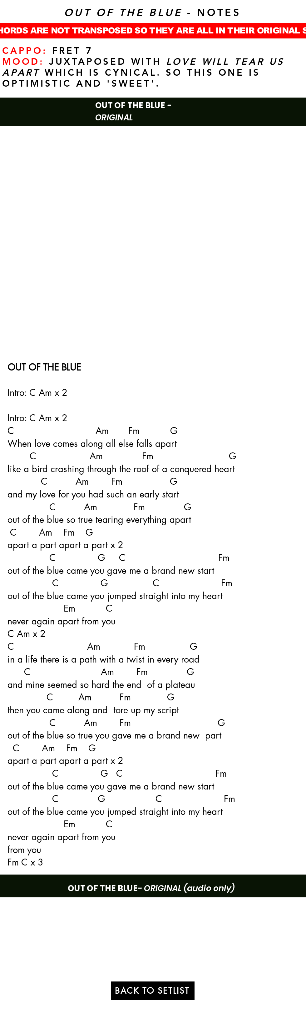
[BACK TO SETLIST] (153, 990)
